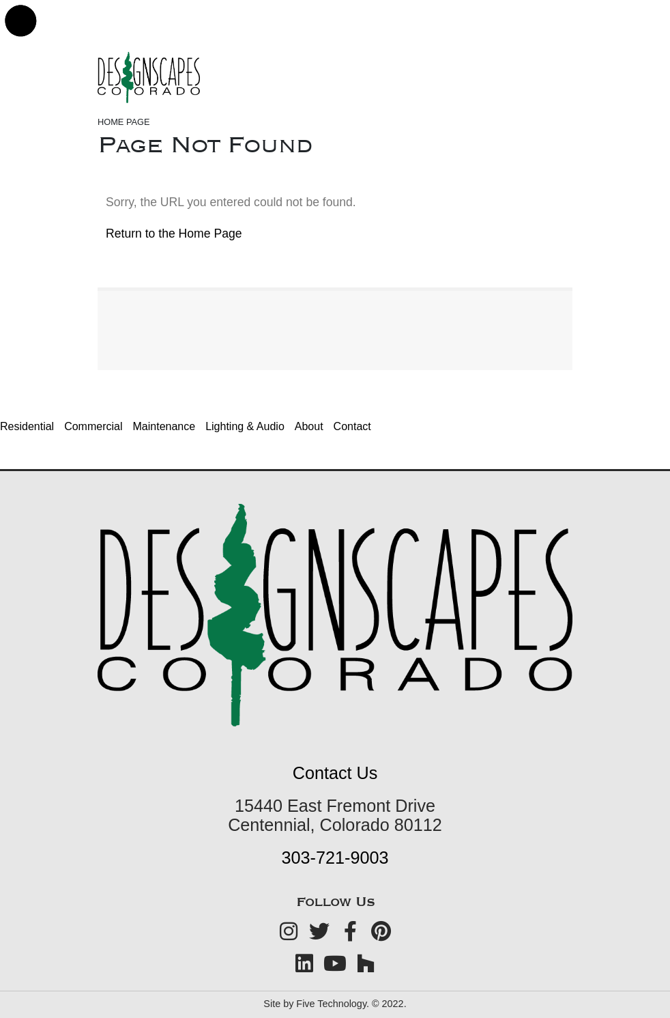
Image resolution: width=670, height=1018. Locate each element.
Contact (352, 426)
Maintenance (164, 426)
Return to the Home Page (174, 233)
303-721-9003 (335, 857)
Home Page (124, 122)
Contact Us (335, 772)
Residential (27, 426)
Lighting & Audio (245, 426)
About (309, 426)
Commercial (93, 426)
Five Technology (331, 1003)
